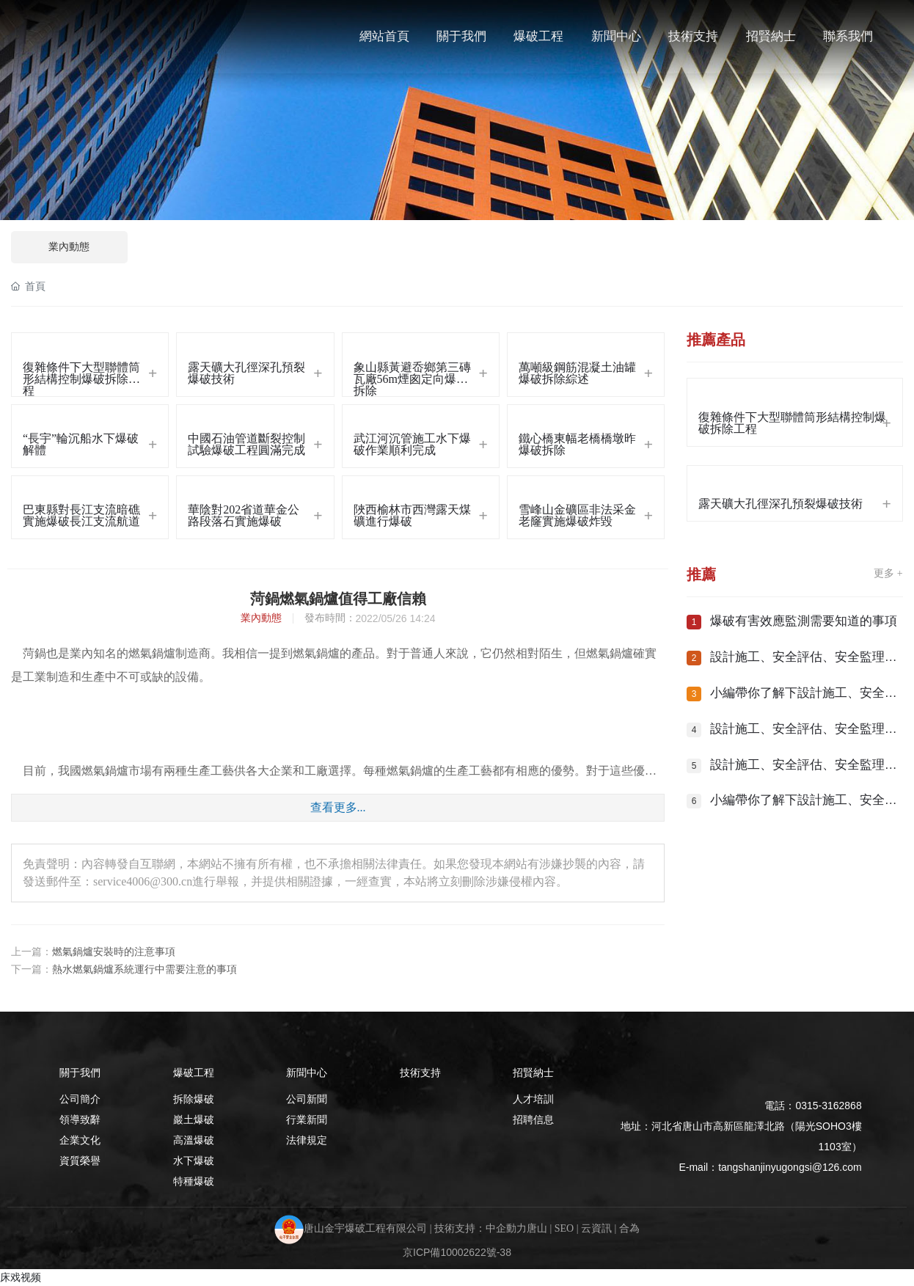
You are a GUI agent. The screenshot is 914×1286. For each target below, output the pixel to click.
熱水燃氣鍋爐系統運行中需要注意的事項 (144, 969)
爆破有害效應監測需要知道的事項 (803, 621)
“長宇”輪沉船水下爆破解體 (81, 444)
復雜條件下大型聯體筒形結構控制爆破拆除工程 (81, 378)
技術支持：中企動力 (480, 1229)
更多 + (888, 573)
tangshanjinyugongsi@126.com (790, 1167)
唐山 (537, 1229)
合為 (629, 1229)
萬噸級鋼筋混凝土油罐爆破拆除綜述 (577, 373)
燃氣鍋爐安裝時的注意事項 (113, 951)
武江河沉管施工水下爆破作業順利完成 (412, 444)
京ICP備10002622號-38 (457, 1252)
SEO (564, 1229)
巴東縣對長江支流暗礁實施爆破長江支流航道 (81, 515)
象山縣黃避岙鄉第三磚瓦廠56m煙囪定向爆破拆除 (412, 378)
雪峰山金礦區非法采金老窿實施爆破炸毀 (577, 515)
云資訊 (596, 1229)
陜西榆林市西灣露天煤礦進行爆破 (412, 515)
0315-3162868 (828, 1105)
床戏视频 (20, 1277)
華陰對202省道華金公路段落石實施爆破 (243, 515)
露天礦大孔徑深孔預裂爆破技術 (246, 373)
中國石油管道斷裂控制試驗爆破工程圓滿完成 (246, 444)
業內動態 (68, 246)
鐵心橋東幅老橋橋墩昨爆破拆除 (577, 444)
